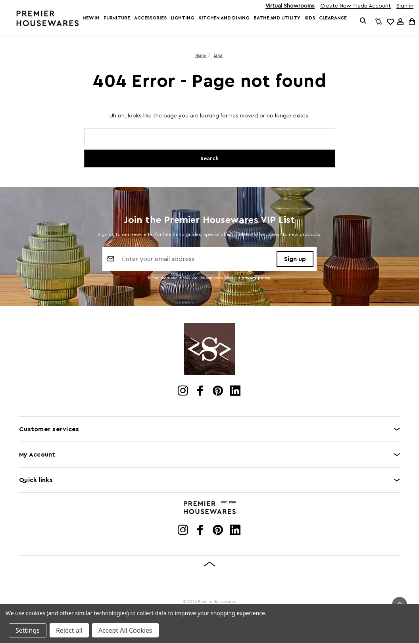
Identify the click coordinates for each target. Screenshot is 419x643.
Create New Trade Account (355, 6)
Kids (309, 17)
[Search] (363, 21)
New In (91, 17)
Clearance (333, 17)
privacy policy (256, 279)
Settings (27, 630)
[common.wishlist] (390, 21)
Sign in (404, 6)
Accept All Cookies (125, 630)
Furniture (117, 17)
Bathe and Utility (277, 17)
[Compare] (378, 21)
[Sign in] (400, 21)
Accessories (150, 17)
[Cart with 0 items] (411, 21)
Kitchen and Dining (224, 17)
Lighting (182, 17)
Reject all (69, 630)
